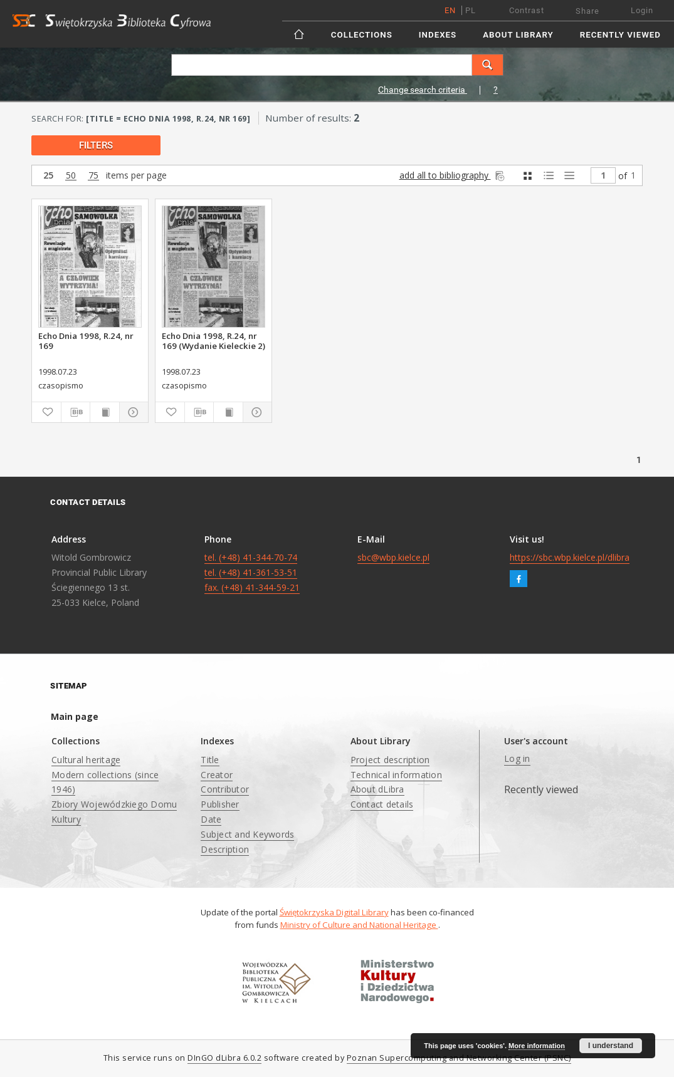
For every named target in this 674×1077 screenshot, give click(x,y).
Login (642, 10)
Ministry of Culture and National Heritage (359, 924)
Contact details (382, 804)
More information (536, 1045)
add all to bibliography (453, 175)
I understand (610, 1045)
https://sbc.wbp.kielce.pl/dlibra (569, 557)
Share (587, 11)
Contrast (526, 10)
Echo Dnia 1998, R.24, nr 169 (86, 340)
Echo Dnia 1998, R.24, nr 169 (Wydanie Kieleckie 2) (213, 340)
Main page (74, 716)
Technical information (396, 775)
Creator (217, 775)
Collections (361, 34)
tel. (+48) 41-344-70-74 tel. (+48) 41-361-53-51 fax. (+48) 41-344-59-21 (252, 572)
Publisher (220, 804)
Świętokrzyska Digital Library (334, 912)
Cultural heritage (85, 760)
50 (71, 175)
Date (211, 819)
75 (93, 175)
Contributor (225, 789)
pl (470, 10)
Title (210, 760)
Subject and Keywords (247, 834)
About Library (518, 34)
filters (96, 145)
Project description (390, 760)
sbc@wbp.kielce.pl (393, 557)
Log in (517, 758)
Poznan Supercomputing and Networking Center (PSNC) (459, 1058)
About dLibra (377, 789)
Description (225, 849)
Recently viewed (620, 34)
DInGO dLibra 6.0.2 (224, 1058)
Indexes (437, 34)
